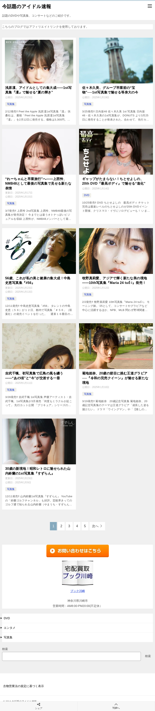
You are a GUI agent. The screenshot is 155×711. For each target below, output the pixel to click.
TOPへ (116, 706)
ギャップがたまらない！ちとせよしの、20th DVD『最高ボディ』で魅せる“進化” (113, 181)
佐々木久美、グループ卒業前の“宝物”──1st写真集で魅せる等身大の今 (110, 90)
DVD (86, 195)
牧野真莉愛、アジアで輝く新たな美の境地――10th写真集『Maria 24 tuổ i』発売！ (114, 280)
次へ (95, 526)
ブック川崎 (77, 590)
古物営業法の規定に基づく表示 (23, 685)
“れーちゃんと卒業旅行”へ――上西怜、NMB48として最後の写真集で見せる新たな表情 (38, 183)
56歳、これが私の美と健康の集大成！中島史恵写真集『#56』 (38, 280)
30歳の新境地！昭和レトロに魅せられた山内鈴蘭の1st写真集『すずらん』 (38, 471)
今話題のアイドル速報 (26, 6)
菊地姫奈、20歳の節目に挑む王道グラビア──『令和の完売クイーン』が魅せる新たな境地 (115, 377)
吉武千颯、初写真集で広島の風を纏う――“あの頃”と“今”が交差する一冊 (34, 375)
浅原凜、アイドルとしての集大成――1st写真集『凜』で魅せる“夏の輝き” (38, 90)
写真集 (11, 104)
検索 (5, 648)
